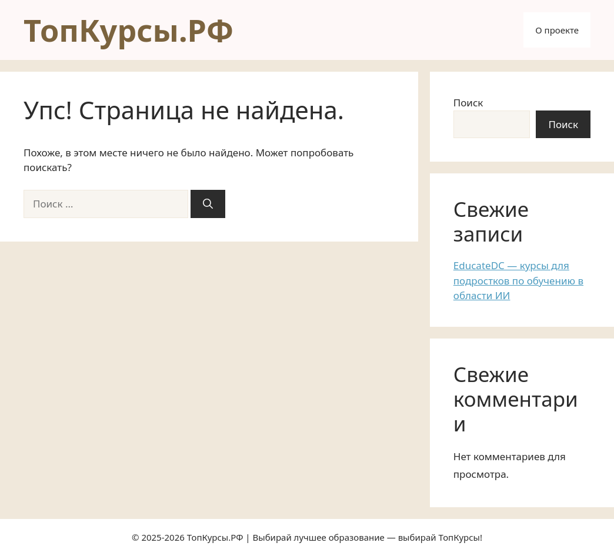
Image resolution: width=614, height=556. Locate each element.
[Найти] (208, 204)
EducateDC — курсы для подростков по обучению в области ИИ (518, 280)
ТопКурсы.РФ (128, 30)
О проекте (557, 30)
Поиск (468, 102)
